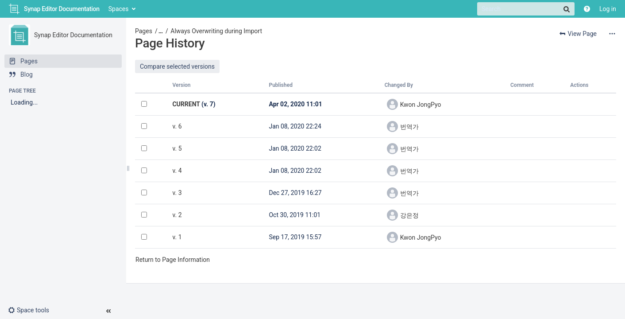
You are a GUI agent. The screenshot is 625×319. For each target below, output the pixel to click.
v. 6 (176, 126)
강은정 (409, 215)
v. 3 (176, 192)
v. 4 (176, 170)
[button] (32, 310)
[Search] (526, 9)
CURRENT (186, 104)
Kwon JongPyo (420, 104)
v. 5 (176, 148)
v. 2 (176, 214)
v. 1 (176, 237)
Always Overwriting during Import (216, 31)
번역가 (409, 126)
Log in (607, 8)
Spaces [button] (118, 8)
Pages (143, 31)
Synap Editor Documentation (73, 35)
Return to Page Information (172, 259)
